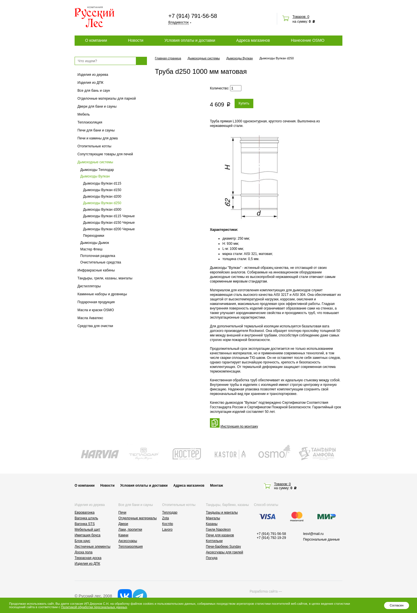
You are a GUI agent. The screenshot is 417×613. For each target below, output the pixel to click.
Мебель (83, 114)
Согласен (397, 605)
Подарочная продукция (96, 302)
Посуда (212, 558)
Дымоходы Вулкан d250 (102, 203)
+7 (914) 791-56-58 (192, 16)
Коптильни (214, 541)
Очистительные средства (100, 262)
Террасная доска (88, 558)
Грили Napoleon (218, 530)
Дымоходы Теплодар (97, 170)
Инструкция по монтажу (239, 426)
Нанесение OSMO (307, 40)
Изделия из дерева (92, 75)
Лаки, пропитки (130, 530)
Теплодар (170, 512)
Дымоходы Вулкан (95, 176)
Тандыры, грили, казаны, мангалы (104, 278)
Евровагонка (84, 512)
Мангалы (213, 518)
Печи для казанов (220, 535)
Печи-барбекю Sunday (223, 547)
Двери (123, 524)
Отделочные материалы (137, 518)
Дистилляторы (89, 286)
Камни (123, 535)
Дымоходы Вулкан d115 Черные (109, 216)
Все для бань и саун (93, 91)
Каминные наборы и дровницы (102, 294)
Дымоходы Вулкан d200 (102, 196)
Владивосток (178, 22)
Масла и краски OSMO (95, 310)
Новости (135, 40)
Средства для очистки (95, 326)
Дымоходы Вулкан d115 (102, 183)
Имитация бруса (87, 535)
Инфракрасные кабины (96, 270)
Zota (165, 518)
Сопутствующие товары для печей (105, 154)
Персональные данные (321, 539)
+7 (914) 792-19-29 (271, 538)
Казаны (212, 524)
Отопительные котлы (94, 146)
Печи (122, 512)
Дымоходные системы (95, 162)
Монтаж (216, 486)
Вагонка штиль (86, 518)
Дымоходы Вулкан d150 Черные (109, 223)
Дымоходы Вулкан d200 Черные (109, 229)
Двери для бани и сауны (97, 106)
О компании (96, 40)
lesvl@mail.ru (313, 534)
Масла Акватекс (90, 318)
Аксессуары (127, 541)
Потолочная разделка (97, 256)
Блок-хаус (82, 541)
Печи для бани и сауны (96, 130)
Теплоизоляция (89, 122)
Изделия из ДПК (90, 83)
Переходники (93, 236)
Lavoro (167, 530)
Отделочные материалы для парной (106, 99)
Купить (244, 103)
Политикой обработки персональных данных (94, 607)
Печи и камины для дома (97, 138)
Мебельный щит (87, 530)
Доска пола (83, 552)
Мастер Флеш (91, 249)
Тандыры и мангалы (222, 512)
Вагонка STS (85, 524)
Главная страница (168, 58)
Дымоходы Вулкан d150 (102, 190)
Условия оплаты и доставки (189, 40)
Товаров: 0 (300, 17)
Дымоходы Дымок (94, 243)
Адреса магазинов (253, 40)
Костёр (167, 524)
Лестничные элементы (92, 547)
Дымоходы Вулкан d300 (102, 210)
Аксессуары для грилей (224, 552)
